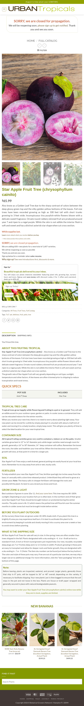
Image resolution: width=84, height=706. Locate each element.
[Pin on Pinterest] (18, 320)
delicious (16, 315)
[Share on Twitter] (9, 320)
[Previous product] (44, 45)
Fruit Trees (21, 311)
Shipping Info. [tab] (24, 335)
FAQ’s (37, 699)
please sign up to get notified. (53, 25)
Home (31, 40)
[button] (4, 9)
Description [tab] (9, 335)
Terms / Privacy (57, 699)
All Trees (14, 311)
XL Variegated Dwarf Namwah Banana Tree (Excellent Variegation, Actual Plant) (42, 652)
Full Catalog (48, 40)
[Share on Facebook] (4, 320)
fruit (21, 315)
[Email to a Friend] (13, 320)
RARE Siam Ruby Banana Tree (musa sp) (14, 650)
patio (25, 315)
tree (29, 315)
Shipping (30, 699)
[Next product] (39, 45)
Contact (45, 699)
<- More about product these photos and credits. (16, 238)
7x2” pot (9, 315)
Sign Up (7, 267)
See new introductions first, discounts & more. (34, 259)
